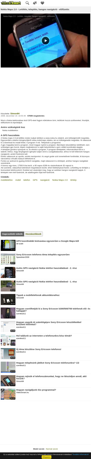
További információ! (80, 454)
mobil (18, 180)
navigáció (44, 180)
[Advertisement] (45, 89)
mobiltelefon (7, 180)
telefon (26, 180)
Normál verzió (52, 449)
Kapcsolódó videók (12, 234)
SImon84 (15, 113)
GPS (35, 180)
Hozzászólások (33, 234)
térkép (73, 180)
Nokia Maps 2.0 (60, 180)
